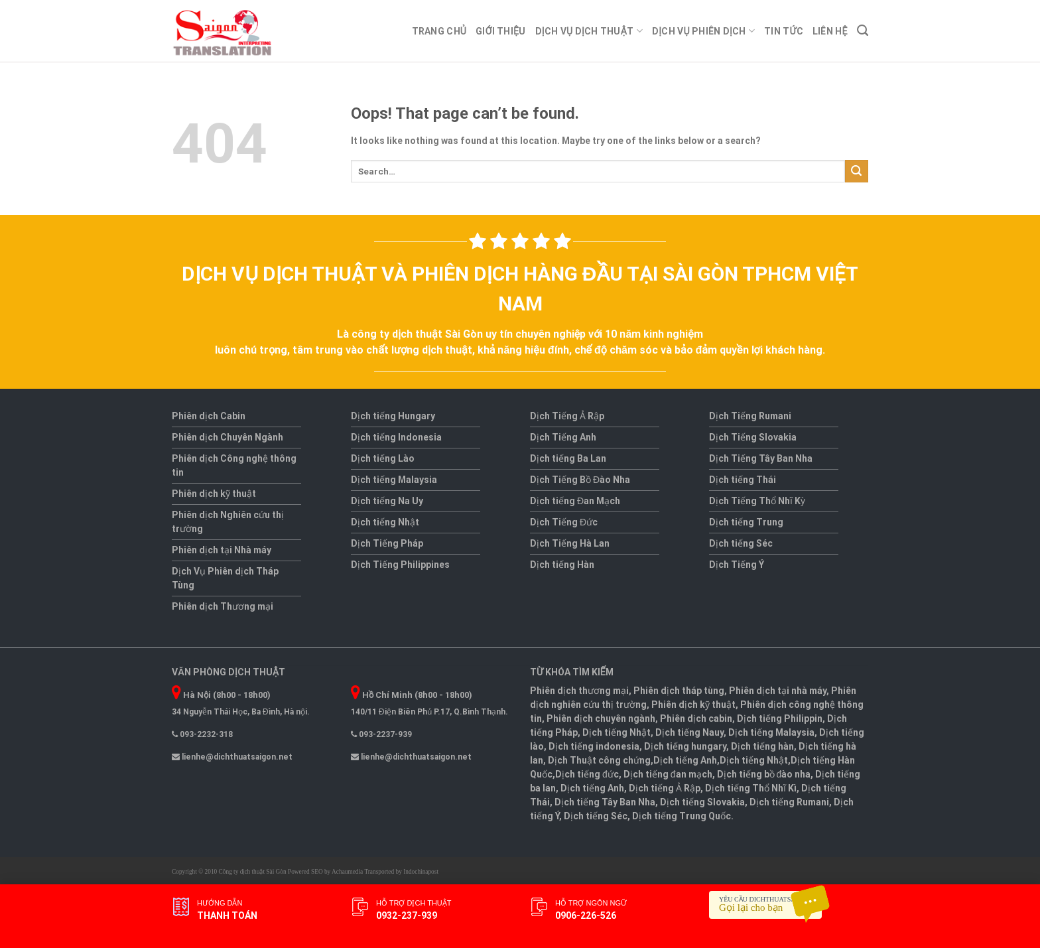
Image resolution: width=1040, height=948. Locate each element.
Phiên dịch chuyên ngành (601, 718)
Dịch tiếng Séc (741, 543)
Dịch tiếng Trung (746, 522)
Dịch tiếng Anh (685, 760)
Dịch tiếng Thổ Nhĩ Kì (751, 788)
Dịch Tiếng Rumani (750, 416)
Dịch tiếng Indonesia (396, 437)
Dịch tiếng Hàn (562, 564)
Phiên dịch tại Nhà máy (221, 550)
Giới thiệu (500, 31)
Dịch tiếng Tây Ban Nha (604, 802)
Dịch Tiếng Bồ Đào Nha (580, 479)
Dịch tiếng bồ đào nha (764, 774)
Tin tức (783, 31)
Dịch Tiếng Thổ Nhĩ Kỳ (757, 501)
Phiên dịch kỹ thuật (214, 493)
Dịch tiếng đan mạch (667, 774)
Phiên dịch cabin (696, 718)
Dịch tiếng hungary (685, 746)
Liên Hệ (830, 31)
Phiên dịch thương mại (579, 690)
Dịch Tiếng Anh (563, 437)
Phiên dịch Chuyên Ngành (227, 437)
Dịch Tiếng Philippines (400, 564)
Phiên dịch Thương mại (222, 606)
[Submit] (856, 171)
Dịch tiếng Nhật (385, 522)
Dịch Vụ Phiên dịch (703, 31)
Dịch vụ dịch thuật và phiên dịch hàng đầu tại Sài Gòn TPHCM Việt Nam (520, 288)
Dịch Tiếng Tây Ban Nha (760, 458)
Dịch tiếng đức (587, 774)
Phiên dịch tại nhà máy (777, 690)
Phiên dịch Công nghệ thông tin (234, 465)
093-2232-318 (202, 734)
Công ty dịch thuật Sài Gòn (253, 871)
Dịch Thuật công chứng (599, 760)
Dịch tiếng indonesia (594, 746)
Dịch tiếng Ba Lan (568, 458)
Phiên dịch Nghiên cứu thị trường (228, 521)
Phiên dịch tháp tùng (678, 690)
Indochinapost (420, 871)
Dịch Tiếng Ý (736, 564)
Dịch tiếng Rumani (789, 802)
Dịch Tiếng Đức (564, 522)
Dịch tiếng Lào (383, 458)
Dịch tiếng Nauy (689, 732)
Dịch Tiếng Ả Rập (567, 416)
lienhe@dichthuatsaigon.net (232, 757)
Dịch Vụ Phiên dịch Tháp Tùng (225, 578)
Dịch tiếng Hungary (393, 416)
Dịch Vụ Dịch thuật (589, 31)
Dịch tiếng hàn (762, 746)
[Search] (862, 30)
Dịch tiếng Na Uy (387, 501)
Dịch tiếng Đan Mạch (575, 501)
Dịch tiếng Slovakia (702, 802)
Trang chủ (439, 31)
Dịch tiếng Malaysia (394, 479)
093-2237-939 (381, 734)
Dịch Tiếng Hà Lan (570, 543)
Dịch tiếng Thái (742, 479)
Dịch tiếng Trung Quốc (681, 816)
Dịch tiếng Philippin (779, 718)
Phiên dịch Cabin (208, 416)
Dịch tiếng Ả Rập (664, 788)
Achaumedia (347, 871)
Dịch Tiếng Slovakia (753, 437)
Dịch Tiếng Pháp (387, 543)
